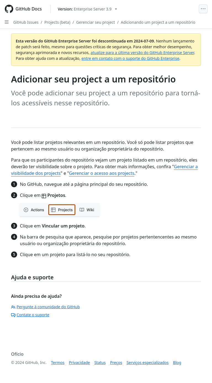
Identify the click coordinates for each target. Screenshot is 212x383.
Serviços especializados (147, 362)
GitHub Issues (26, 22)
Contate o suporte (30, 314)
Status (100, 362)
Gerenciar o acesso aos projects (101, 173)
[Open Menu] (203, 8)
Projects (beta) (57, 22)
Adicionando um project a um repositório (158, 22)
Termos (58, 362)
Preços (116, 362)
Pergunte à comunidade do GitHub (45, 306)
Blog (177, 362)
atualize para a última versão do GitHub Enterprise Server (142, 52)
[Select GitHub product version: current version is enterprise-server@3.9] (87, 9)
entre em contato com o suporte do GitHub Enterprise (130, 58)
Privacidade (79, 362)
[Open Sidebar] (6, 22)
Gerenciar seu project (95, 22)
